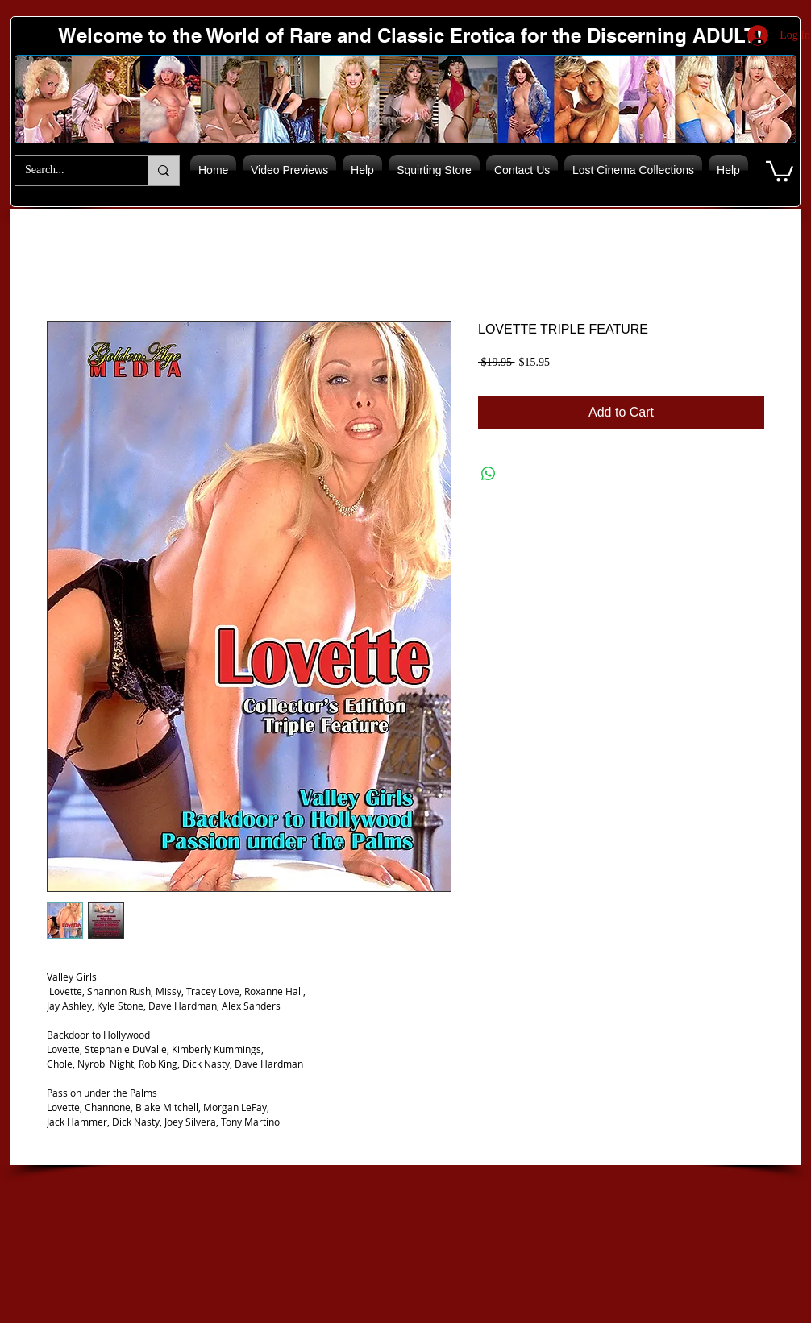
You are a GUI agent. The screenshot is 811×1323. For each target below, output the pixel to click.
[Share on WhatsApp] (488, 473)
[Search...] (69, 170)
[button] (779, 170)
